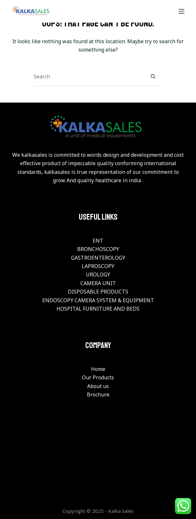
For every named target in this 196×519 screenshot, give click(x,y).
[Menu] (181, 11)
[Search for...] (88, 76)
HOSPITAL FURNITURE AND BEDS (98, 308)
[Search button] (153, 76)
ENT (98, 240)
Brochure (98, 394)
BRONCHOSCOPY (98, 249)
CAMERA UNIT (98, 283)
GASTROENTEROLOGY (98, 257)
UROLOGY (98, 274)
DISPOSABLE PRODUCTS (98, 291)
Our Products (98, 377)
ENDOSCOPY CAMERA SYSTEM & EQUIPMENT (98, 300)
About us (98, 386)
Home (98, 369)
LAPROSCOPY (98, 266)
